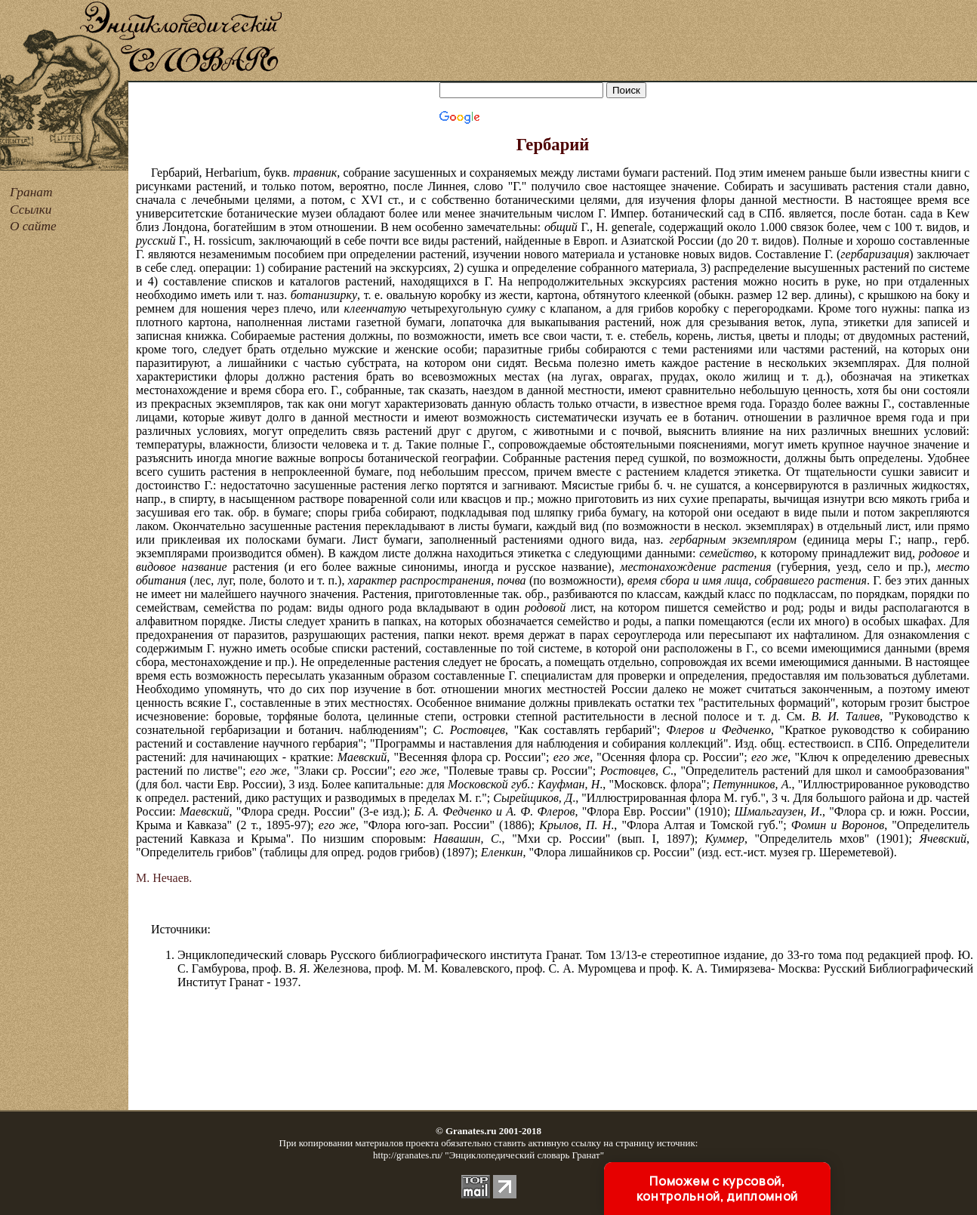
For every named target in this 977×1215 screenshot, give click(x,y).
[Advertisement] (630, 42)
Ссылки (30, 209)
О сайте (33, 226)
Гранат (31, 192)
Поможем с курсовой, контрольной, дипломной (717, 1188)
